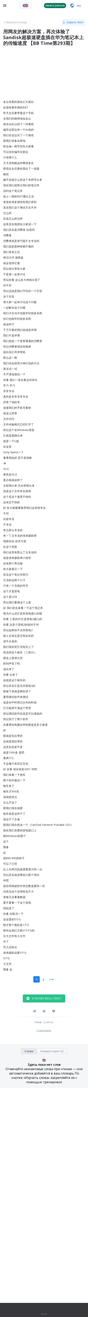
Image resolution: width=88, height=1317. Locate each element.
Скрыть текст (73, 22)
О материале (44, 1030)
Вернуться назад (15, 22)
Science (48, 1022)
